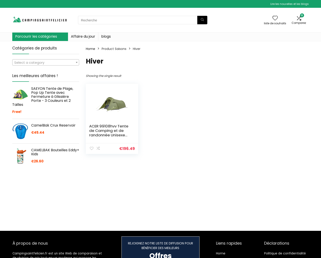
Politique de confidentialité (285, 253)
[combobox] (45, 62)
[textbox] (45, 62)
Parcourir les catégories (36, 36)
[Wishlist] (275, 18)
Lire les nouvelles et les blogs (289, 4)
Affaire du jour (83, 36)
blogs (106, 36)
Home (90, 49)
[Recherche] (202, 20)
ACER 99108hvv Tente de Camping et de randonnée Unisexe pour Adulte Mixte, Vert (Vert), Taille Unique (110, 135)
